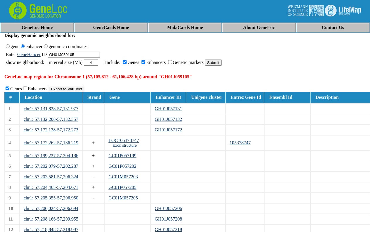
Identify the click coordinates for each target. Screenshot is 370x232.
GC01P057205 (122, 187)
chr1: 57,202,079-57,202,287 (51, 166)
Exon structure (124, 145)
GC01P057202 (122, 166)
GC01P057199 (122, 155)
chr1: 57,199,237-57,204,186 (51, 155)
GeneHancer (29, 54)
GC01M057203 (123, 176)
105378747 (240, 142)
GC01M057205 (123, 197)
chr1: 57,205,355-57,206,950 (51, 197)
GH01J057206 (168, 208)
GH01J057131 (168, 108)
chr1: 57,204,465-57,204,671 (51, 187)
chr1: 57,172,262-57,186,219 (51, 142)
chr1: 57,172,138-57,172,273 (51, 129)
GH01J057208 (168, 218)
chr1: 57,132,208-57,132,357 (51, 119)
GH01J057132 (168, 119)
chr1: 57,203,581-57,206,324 (51, 176)
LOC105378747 (123, 140)
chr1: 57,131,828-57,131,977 (51, 108)
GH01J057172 (168, 129)
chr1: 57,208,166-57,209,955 (51, 218)
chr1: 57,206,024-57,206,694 (51, 208)
